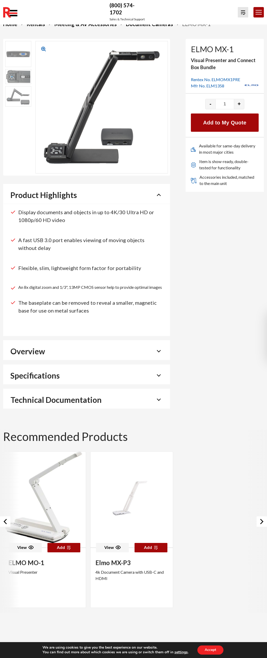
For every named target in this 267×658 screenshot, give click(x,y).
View (25, 547)
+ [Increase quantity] (239, 104)
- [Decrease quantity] (210, 104)
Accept (210, 649)
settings (180, 652)
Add (64, 547)
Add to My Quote (224, 122)
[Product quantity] (225, 104)
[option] (44, 529)
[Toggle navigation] (258, 12)
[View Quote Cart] (243, 12)
